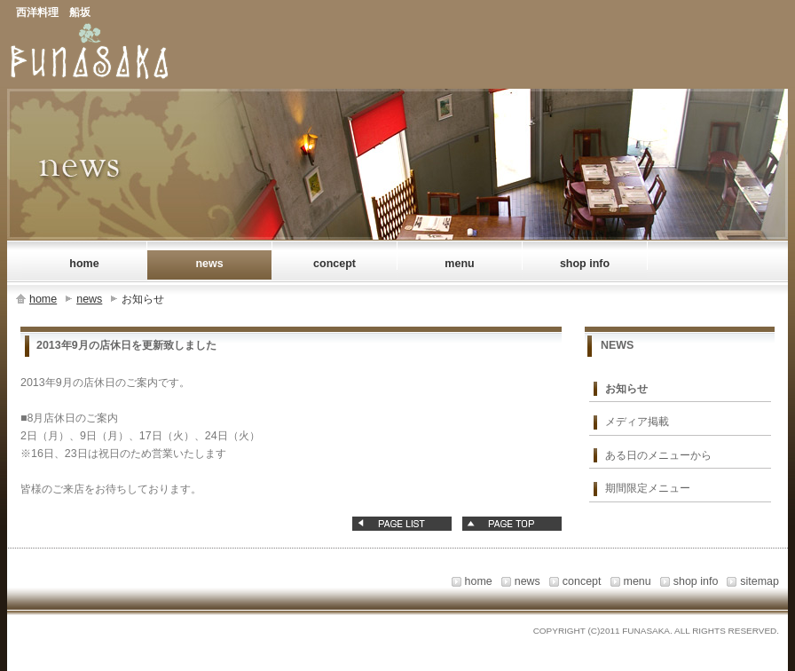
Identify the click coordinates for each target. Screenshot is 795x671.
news (89, 299)
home (43, 299)
